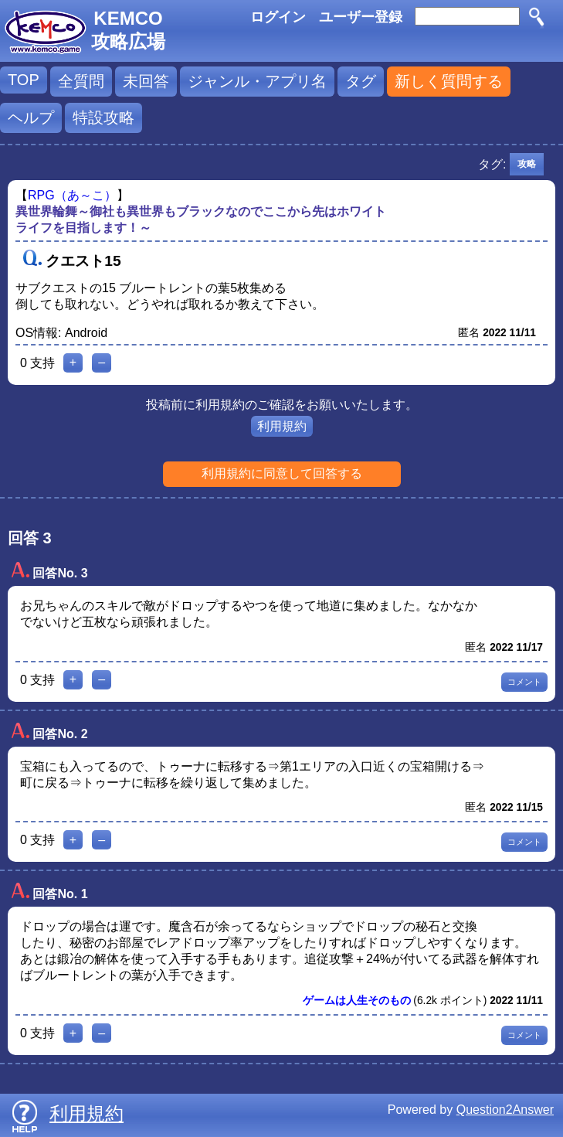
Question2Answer (505, 1109)
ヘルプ (31, 117)
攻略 (526, 163)
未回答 (146, 81)
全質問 (81, 81)
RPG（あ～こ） (72, 195)
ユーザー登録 (360, 17)
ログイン (278, 17)
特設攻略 (103, 117)
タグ (360, 81)
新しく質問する (449, 81)
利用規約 (282, 426)
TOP (23, 79)
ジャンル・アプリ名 (257, 81)
